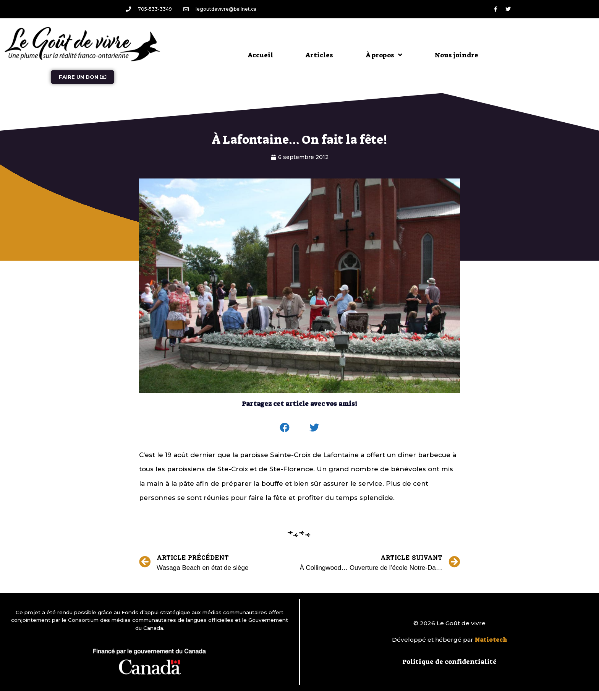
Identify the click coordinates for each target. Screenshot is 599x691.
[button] (285, 428)
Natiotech (491, 640)
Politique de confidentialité (449, 661)
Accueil (260, 55)
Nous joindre (456, 55)
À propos (384, 55)
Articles (319, 55)
